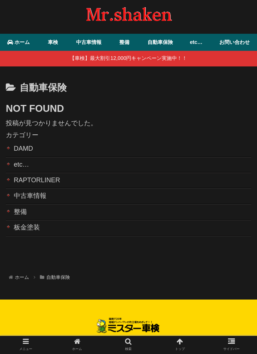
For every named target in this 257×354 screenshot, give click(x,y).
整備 (20, 211)
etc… (21, 164)
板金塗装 (27, 227)
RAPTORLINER (37, 180)
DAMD (23, 148)
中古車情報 (30, 196)
